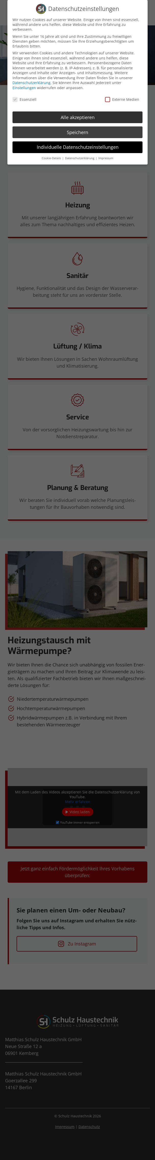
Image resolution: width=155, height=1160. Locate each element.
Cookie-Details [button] (52, 157)
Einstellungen (24, 86)
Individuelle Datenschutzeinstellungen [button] (78, 146)
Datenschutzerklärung (31, 81)
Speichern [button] (77, 131)
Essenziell (24, 98)
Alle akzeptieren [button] (78, 116)
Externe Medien (122, 98)
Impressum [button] (105, 157)
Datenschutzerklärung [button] (80, 157)
